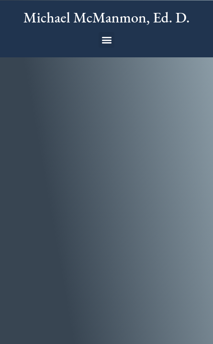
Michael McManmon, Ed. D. (106, 17)
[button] (106, 40)
